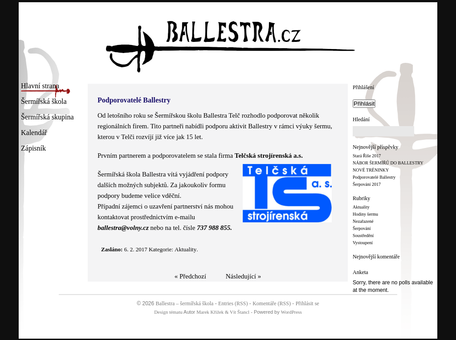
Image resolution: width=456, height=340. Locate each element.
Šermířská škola (44, 102)
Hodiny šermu (365, 214)
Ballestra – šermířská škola (185, 303)
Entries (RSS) (233, 303)
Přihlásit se (307, 303)
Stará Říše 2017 (367, 155)
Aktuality (361, 207)
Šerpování (362, 228)
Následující (241, 276)
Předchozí (192, 276)
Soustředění (363, 235)
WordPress (291, 312)
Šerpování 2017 (367, 184)
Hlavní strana (40, 87)
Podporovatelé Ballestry (374, 177)
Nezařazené (363, 221)
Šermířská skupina (47, 118)
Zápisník (33, 149)
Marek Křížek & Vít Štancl (222, 312)
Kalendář (34, 133)
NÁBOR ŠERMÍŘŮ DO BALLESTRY (388, 162)
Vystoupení (363, 242)
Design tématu (168, 312)
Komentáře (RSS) (271, 303)
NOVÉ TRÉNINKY (371, 170)
